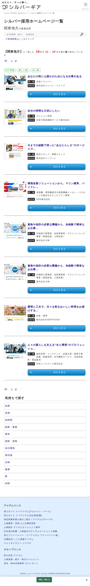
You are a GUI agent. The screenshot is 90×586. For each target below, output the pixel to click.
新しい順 (23, 70)
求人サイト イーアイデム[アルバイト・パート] (27, 511)
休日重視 (10, 448)
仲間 (7, 483)
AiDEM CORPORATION (59, 573)
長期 (7, 413)
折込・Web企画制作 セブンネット (21, 563)
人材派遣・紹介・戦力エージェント (21, 559)
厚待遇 (8, 455)
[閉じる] (86, 580)
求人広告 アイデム (13, 555)
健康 (7, 469)
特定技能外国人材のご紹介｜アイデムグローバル (28, 519)
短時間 (8, 420)
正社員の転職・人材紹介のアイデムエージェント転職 (30, 531)
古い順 (35, 70)
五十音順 (10, 70)
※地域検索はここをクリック (20, 39)
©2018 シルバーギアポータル (32, 573)
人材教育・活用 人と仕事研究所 (20, 523)
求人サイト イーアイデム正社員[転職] (23, 515)
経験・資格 (11, 441)
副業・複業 (11, 427)
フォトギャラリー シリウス (17, 543)
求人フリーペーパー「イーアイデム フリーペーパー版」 (32, 535)
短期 (7, 406)
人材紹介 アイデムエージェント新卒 (22, 527)
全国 (7, 462)
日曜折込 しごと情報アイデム (19, 539)
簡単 (7, 434)
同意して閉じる (44, 580)
